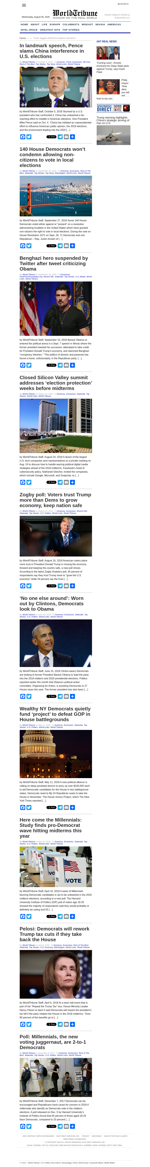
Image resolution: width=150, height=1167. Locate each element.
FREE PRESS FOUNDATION (74, 1139)
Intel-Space (29, 29)
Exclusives (77, 62)
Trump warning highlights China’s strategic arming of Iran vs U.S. (113, 120)
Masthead (96, 1136)
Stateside (29, 173)
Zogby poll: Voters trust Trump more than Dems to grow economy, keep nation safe (55, 500)
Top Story (51, 64)
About (35, 24)
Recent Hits (48, 276)
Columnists (71, 24)
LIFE (45, 24)
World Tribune (74, 64)
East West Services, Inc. (68, 1136)
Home (23, 38)
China (68, 62)
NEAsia (100, 24)
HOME (24, 24)
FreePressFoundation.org (31, 276)
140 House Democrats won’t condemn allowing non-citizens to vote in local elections (52, 157)
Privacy (86, 1136)
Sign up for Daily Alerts (115, 1136)
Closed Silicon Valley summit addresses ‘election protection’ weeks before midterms (56, 383)
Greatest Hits (50, 29)
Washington (60, 173)
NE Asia (86, 62)
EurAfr (55, 24)
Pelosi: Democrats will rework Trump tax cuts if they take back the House (55, 934)
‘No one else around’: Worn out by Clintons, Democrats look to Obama (52, 603)
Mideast (87, 24)
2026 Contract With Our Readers (38, 1136)
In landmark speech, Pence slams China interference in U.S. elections (52, 51)
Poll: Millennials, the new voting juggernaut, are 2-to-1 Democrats (53, 1042)
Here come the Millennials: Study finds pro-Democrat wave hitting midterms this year (51, 828)
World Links (61, 64)
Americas (114, 24)
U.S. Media (80, 276)
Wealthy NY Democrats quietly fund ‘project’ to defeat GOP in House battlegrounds (55, 714)
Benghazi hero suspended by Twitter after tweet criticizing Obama (54, 263)
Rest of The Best (27, 64)
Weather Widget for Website (115, 15)
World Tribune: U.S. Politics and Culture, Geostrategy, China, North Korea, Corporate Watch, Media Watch (71, 1163)
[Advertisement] (113, 201)
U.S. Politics (45, 513)
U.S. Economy (46, 947)
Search (123, 4)
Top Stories (71, 29)
